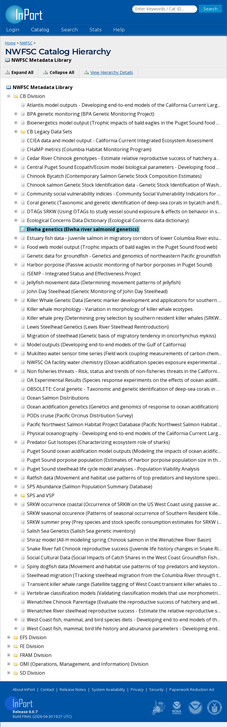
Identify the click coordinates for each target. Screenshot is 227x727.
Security (156, 689)
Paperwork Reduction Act (191, 689)
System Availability (108, 689)
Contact (47, 689)
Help (119, 30)
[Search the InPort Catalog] (164, 9)
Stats (95, 30)
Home (10, 43)
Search (69, 30)
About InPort (24, 689)
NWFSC (26, 43)
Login (12, 30)
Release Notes (73, 689)
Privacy (137, 689)
